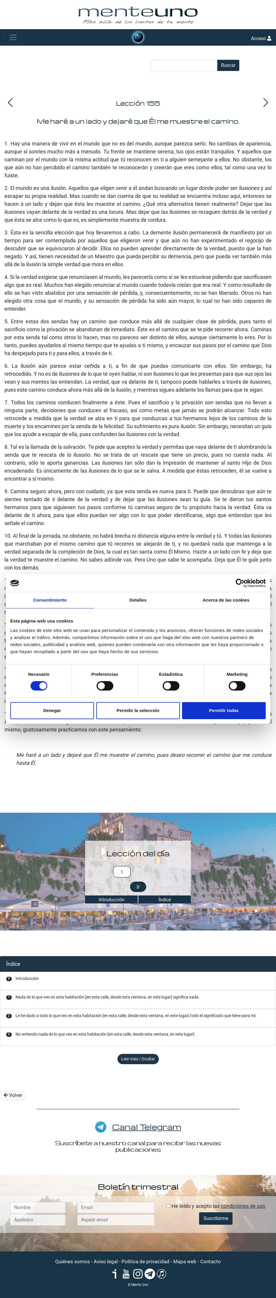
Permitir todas (224, 710)
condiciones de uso (243, 1206)
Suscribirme (215, 1218)
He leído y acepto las (215, 1206)
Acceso (261, 38)
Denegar (52, 710)
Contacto (210, 1261)
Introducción (111, 900)
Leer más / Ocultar (138, 1059)
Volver (13, 1095)
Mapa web (184, 1261)
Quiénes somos (72, 1261)
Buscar (228, 65)
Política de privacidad (145, 1261)
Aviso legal (106, 1261)
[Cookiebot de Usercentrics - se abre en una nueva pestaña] (240, 583)
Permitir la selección (138, 710)
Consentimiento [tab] (50, 599)
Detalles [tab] (138, 599)
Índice (165, 900)
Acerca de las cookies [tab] (226, 599)
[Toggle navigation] (13, 37)
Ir (138, 887)
